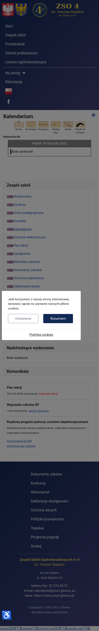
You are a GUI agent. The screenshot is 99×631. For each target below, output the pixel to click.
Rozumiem (58, 319)
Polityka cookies (41, 335)
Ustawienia (23, 319)
